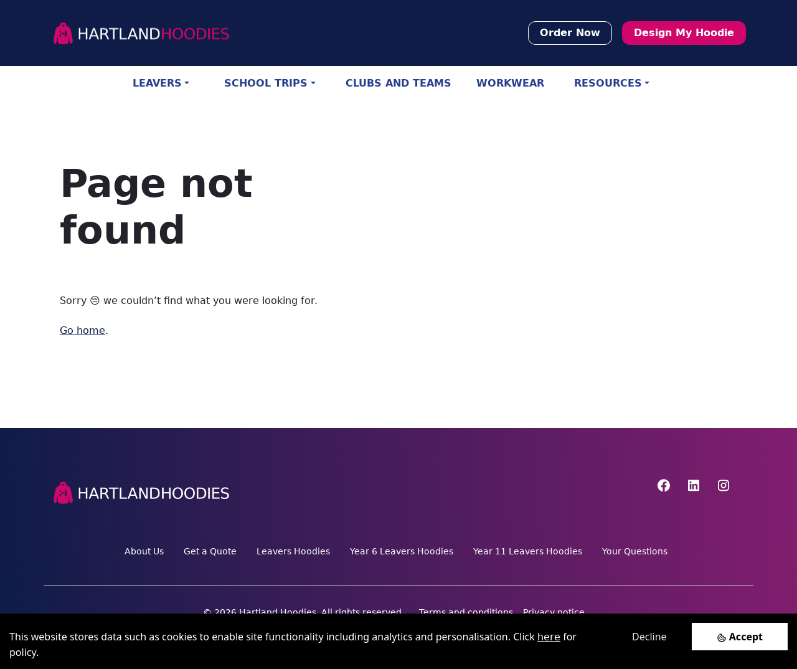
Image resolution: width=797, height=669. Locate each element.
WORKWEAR (510, 83)
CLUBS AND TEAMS (398, 83)
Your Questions (634, 551)
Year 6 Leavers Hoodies (401, 551)
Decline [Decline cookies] (649, 636)
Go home (82, 330)
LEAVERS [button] (157, 83)
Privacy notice (554, 612)
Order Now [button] (570, 33)
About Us (144, 551)
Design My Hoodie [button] (684, 33)
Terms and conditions (466, 612)
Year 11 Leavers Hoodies (527, 551)
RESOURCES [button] (608, 83)
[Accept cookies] (740, 636)
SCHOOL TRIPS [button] (266, 83)
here (548, 637)
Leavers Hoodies (293, 551)
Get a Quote (210, 551)
